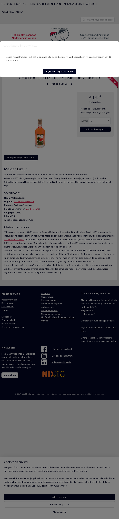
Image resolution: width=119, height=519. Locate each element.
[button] (59, 71)
